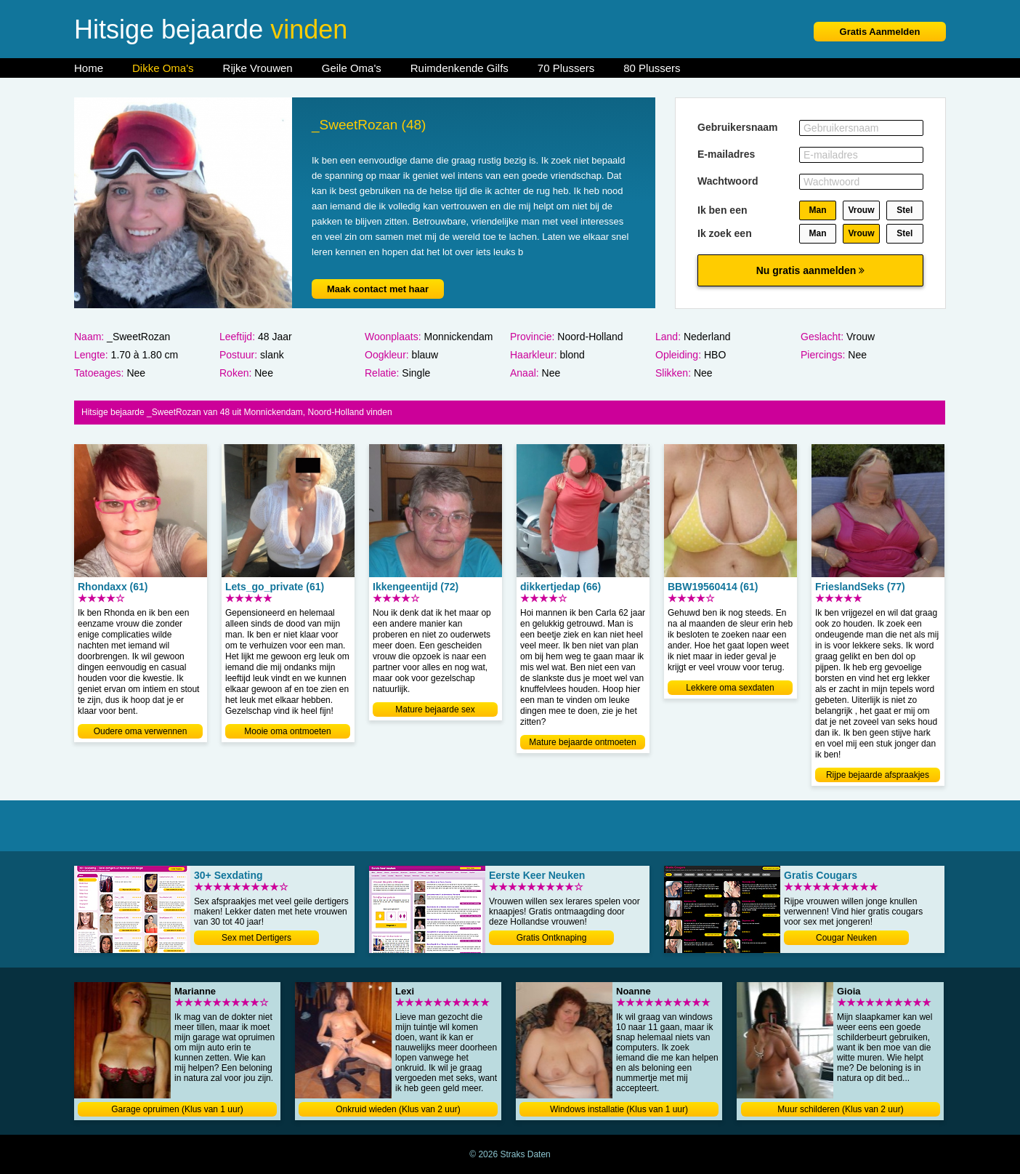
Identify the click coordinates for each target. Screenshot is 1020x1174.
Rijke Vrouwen (258, 68)
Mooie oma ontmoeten (287, 731)
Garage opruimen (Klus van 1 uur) (177, 1109)
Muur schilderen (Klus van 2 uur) (840, 1109)
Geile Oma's (351, 68)
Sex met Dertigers (256, 938)
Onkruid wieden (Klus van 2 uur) (398, 1109)
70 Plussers (566, 68)
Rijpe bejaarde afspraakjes (877, 775)
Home (88, 68)
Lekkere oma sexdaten (730, 688)
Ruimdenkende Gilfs (459, 68)
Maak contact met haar (378, 289)
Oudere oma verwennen (140, 731)
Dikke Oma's (163, 68)
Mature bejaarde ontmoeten (582, 742)
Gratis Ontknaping (552, 938)
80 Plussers (651, 68)
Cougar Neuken (846, 938)
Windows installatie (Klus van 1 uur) (619, 1109)
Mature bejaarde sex (434, 709)
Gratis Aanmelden (880, 31)
